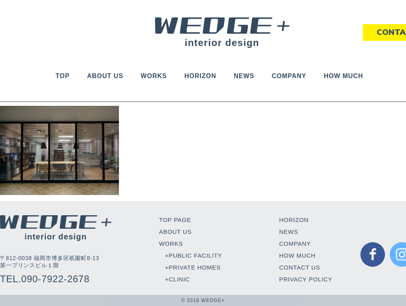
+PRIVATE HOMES (192, 267)
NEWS (244, 76)
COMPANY (289, 76)
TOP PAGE (175, 219)
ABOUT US (105, 76)
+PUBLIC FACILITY (193, 255)
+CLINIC (177, 279)
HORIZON (200, 76)
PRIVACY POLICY (305, 279)
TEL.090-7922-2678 (45, 278)
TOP (62, 76)
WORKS (154, 76)
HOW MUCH (343, 76)
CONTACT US (299, 267)
